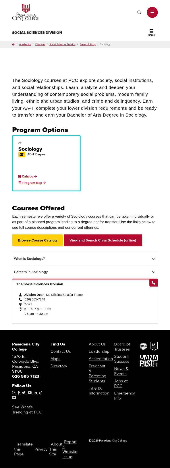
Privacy (41, 449)
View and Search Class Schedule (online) (103, 240)
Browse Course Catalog (37, 240)
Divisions (40, 44)
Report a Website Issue (70, 449)
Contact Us (60, 351)
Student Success (121, 358)
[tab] (85, 258)
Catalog (27, 176)
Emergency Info (124, 395)
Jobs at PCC (121, 383)
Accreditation (101, 359)
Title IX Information (99, 390)
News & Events (121, 371)
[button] (152, 12)
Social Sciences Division (37, 32)
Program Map (32, 183)
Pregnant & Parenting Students (97, 373)
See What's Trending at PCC (27, 409)
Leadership (99, 351)
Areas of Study (87, 44)
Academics (25, 44)
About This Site (55, 449)
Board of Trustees (122, 346)
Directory (58, 366)
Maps (55, 359)
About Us (97, 344)
